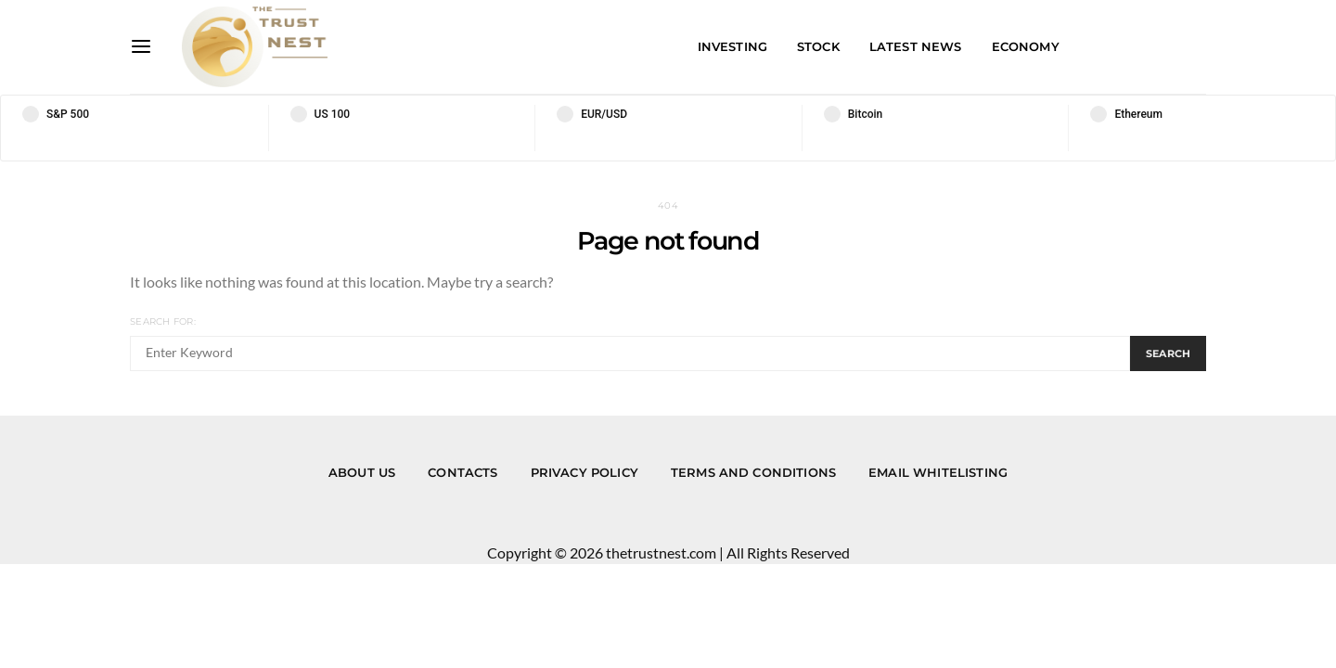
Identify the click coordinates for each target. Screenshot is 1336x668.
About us (361, 472)
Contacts (462, 472)
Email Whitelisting (938, 472)
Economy (1026, 46)
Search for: (163, 321)
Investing (732, 46)
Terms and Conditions (753, 472)
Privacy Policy (584, 472)
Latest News (915, 46)
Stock (818, 46)
